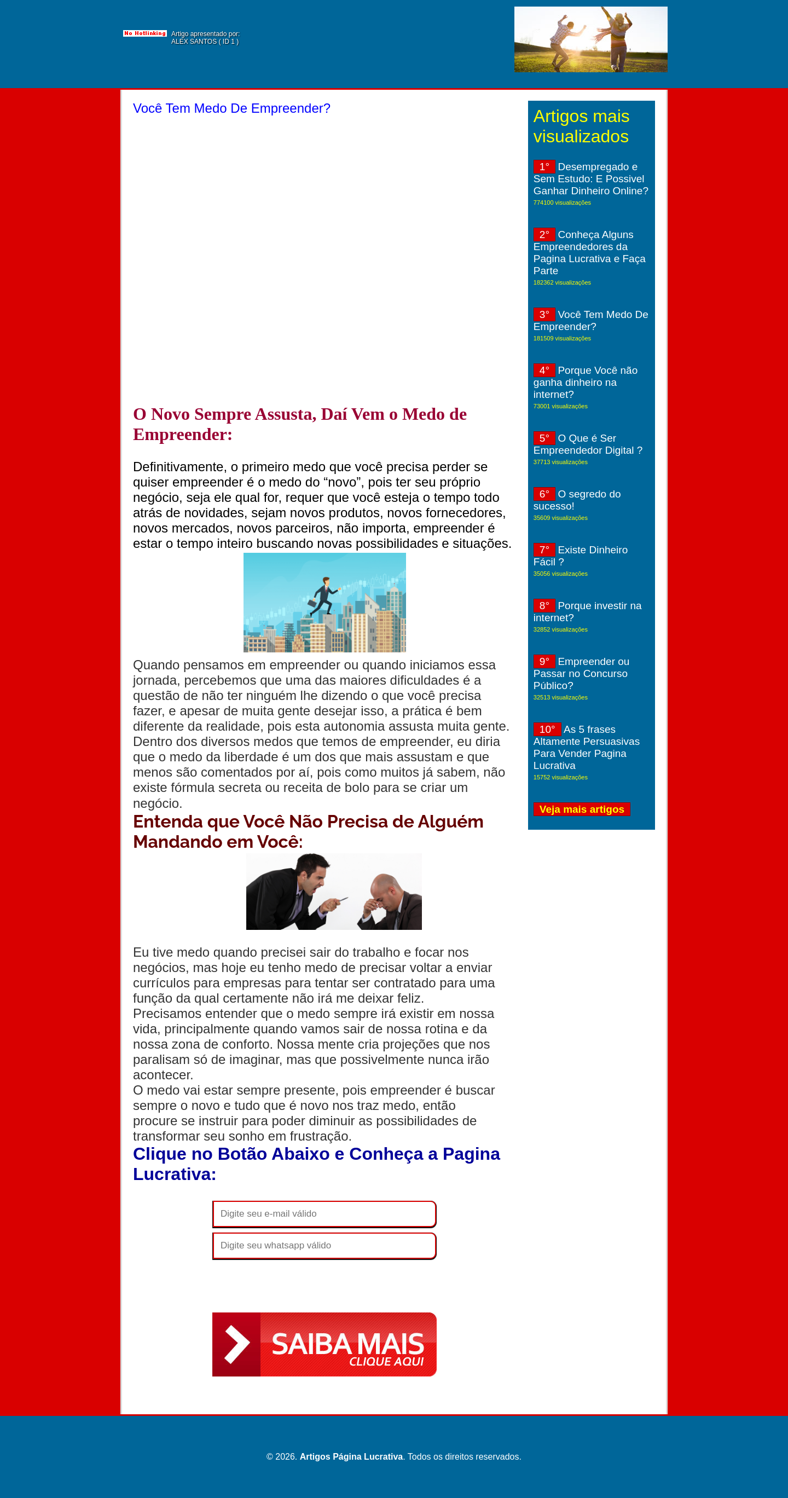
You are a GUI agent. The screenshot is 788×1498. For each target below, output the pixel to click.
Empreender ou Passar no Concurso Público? (582, 673)
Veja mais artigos (582, 809)
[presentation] (295, 1285)
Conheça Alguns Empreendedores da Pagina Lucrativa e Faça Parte (590, 252)
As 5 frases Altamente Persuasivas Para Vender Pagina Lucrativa (587, 747)
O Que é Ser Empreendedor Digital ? (588, 444)
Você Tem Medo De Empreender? (591, 320)
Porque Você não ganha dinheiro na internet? (586, 382)
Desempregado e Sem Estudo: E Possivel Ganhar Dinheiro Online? (591, 178)
